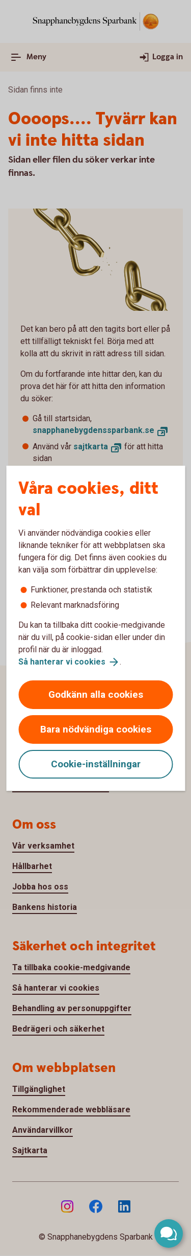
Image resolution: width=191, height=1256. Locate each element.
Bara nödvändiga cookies (95, 729)
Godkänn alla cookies (95, 694)
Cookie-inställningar (96, 764)
